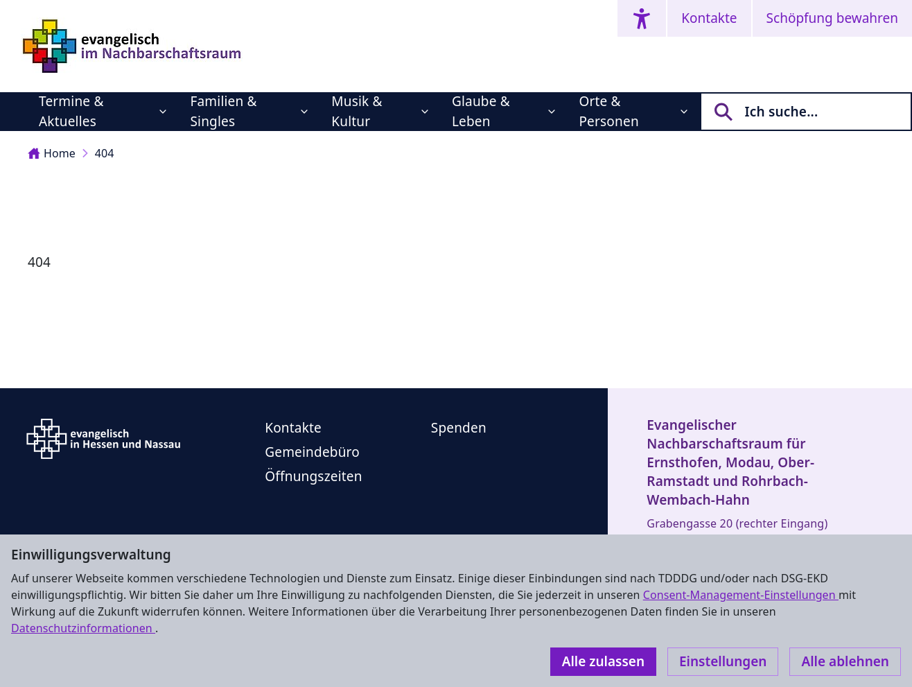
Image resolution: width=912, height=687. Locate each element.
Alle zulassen (603, 661)
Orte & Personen (608, 111)
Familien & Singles (223, 111)
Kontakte (709, 18)
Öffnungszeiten (313, 476)
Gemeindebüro (312, 452)
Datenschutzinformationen (83, 628)
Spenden (458, 428)
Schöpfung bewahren (832, 18)
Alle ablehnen (845, 661)
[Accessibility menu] (641, 18)
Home (52, 153)
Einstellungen (722, 661)
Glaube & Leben (481, 111)
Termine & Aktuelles (71, 111)
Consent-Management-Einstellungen (741, 594)
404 (104, 153)
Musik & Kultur (356, 111)
